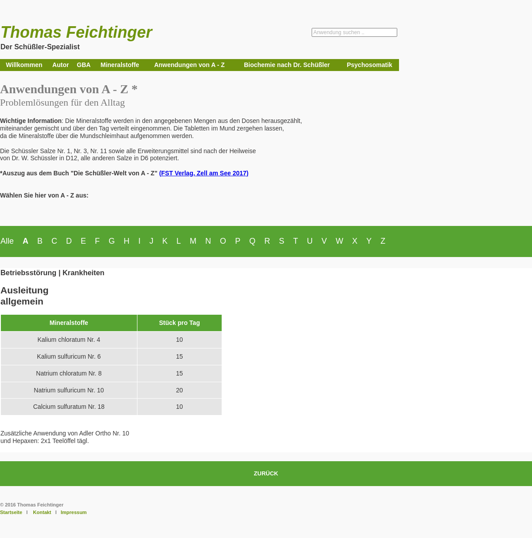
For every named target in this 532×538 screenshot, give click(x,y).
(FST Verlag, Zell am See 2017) (204, 173)
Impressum (74, 512)
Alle (7, 241)
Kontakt (42, 512)
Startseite (11, 512)
